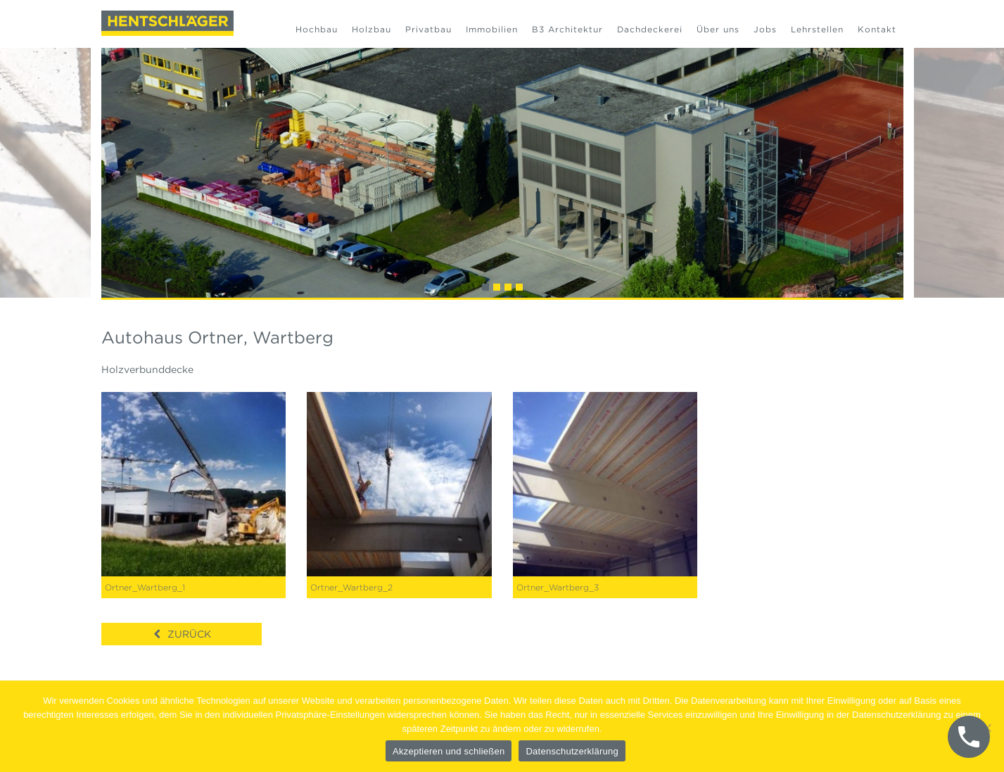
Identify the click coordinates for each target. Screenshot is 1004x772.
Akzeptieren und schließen (448, 751)
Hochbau (317, 29)
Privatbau (428, 29)
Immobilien (492, 29)
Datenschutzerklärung (572, 751)
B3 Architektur (567, 29)
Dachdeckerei (649, 29)
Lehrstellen (817, 29)
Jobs (765, 29)
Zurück (189, 634)
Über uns (718, 29)
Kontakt (877, 29)
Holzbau (371, 29)
